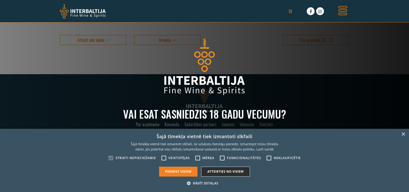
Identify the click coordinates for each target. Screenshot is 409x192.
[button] (204, 183)
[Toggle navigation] (342, 11)
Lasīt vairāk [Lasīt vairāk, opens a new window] (265, 149)
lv (290, 11)
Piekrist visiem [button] (178, 171)
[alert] (204, 160)
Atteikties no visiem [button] (225, 171)
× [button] (403, 134)
